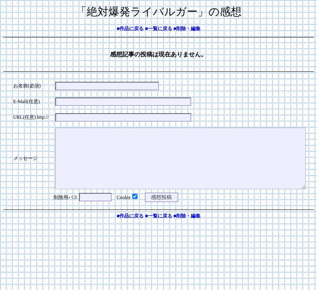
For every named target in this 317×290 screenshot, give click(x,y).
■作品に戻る (130, 28)
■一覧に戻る (158, 28)
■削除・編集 (186, 28)
